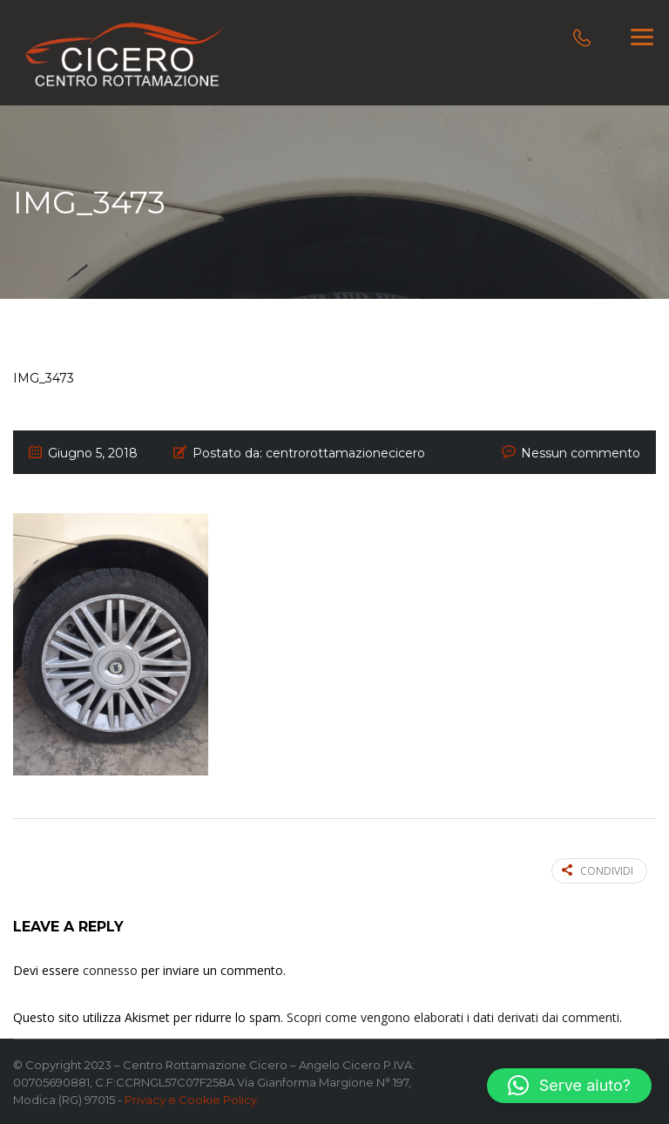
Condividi (597, 870)
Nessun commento (580, 453)
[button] (569, 1085)
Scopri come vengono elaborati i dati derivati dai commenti (453, 1017)
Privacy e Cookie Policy (191, 1100)
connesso (110, 970)
